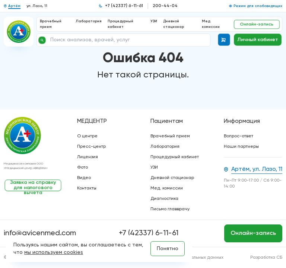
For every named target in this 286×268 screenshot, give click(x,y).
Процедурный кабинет (174, 157)
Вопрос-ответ (238, 136)
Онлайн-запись (256, 24)
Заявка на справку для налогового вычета (33, 185)
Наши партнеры (241, 146)
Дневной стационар (172, 178)
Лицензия (87, 157)
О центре (87, 136)
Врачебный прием (170, 136)
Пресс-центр (91, 146)
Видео (84, 178)
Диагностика (164, 199)
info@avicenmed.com (40, 233)
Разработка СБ (266, 257)
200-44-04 (165, 6)
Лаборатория (89, 21)
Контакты (86, 188)
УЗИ (153, 21)
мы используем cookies (53, 252)
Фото (82, 167)
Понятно (167, 248)
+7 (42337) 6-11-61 (124, 6)
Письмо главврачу (170, 209)
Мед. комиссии (166, 188)
